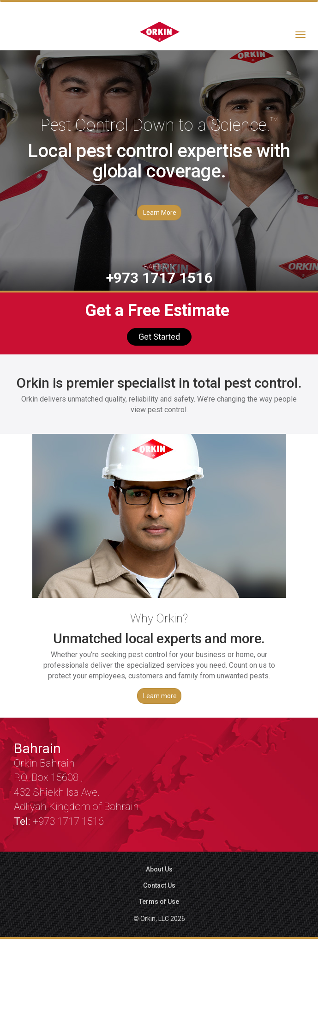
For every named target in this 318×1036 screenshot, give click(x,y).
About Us (159, 869)
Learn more (160, 696)
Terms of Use (159, 901)
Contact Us (159, 885)
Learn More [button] (159, 212)
